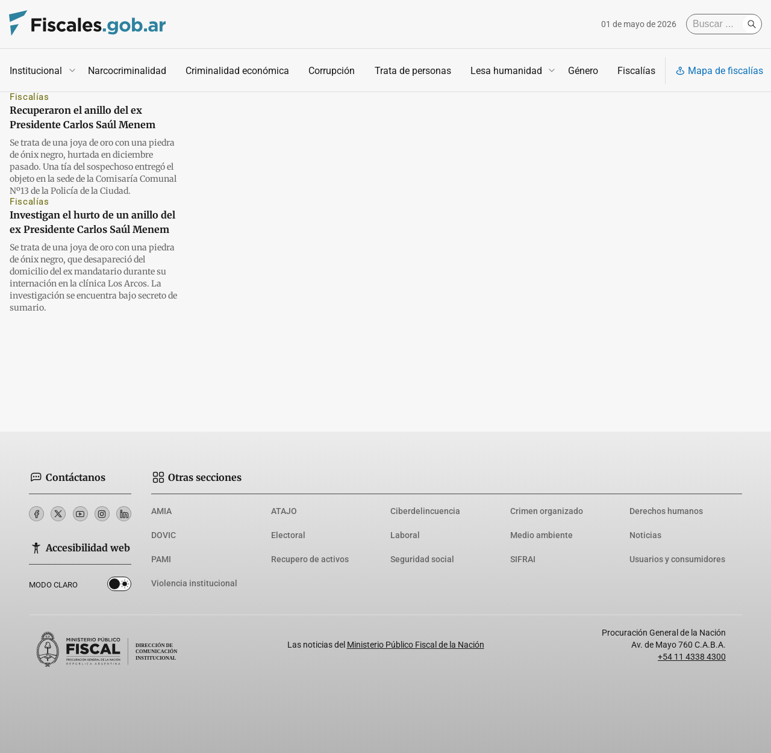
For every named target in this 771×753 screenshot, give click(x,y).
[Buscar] (717, 24)
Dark (119, 586)
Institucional (36, 70)
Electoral (288, 535)
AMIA (161, 511)
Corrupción (331, 70)
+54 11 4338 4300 (692, 657)
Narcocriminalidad (127, 70)
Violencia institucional (194, 583)
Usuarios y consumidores (677, 559)
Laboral (405, 535)
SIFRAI (522, 559)
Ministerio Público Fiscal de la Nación (415, 644)
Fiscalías (636, 70)
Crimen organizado (546, 511)
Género (583, 70)
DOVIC (163, 535)
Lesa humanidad (506, 70)
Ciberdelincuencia (425, 511)
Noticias (645, 535)
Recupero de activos (310, 559)
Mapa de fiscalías (719, 70)
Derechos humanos (666, 511)
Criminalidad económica (237, 70)
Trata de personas (413, 70)
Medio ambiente (541, 535)
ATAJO (284, 511)
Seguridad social (422, 559)
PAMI (161, 559)
